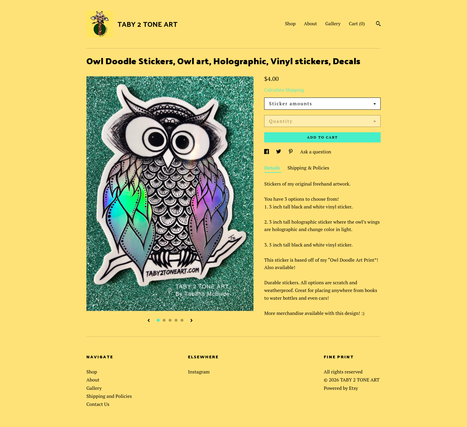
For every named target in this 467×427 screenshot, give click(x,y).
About (310, 23)
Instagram (199, 371)
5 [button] (181, 320)
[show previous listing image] (148, 321)
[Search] (378, 24)
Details (272, 167)
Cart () (357, 23)
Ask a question (315, 151)
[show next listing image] (191, 321)
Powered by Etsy (341, 388)
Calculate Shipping (284, 90)
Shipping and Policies (109, 396)
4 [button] (176, 320)
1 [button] (158, 320)
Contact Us (97, 404)
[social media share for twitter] (279, 151)
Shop (290, 23)
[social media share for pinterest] (291, 151)
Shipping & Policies (308, 167)
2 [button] (164, 320)
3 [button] (170, 320)
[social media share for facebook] (267, 151)
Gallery (332, 23)
